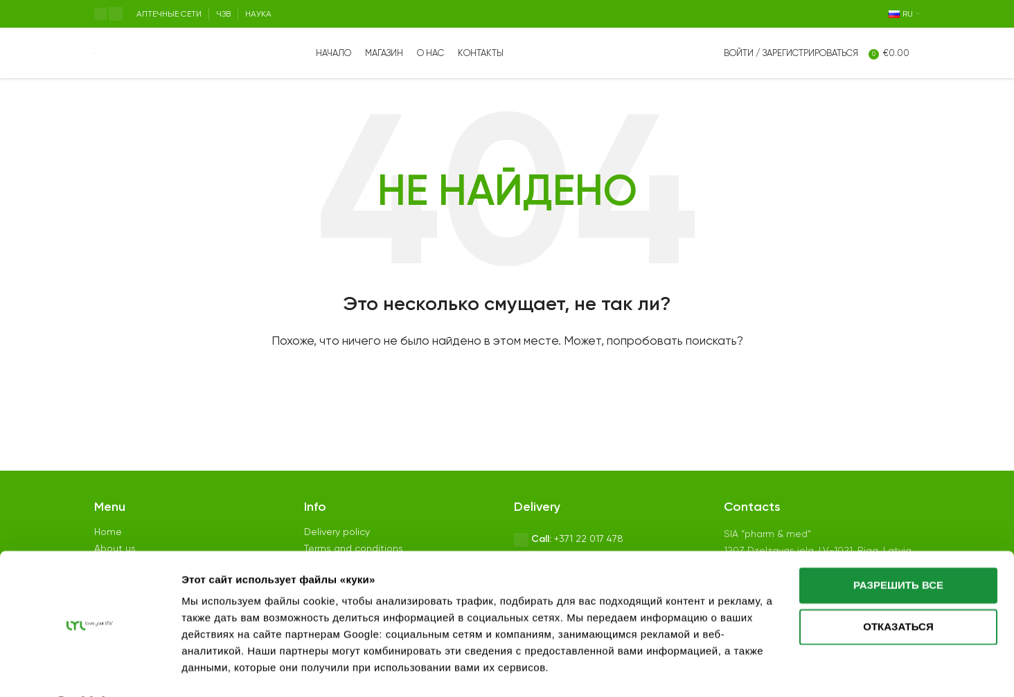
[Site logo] (94, 58)
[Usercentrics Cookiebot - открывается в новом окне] (89, 670)
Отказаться (898, 590)
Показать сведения (233, 670)
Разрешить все (898, 549)
